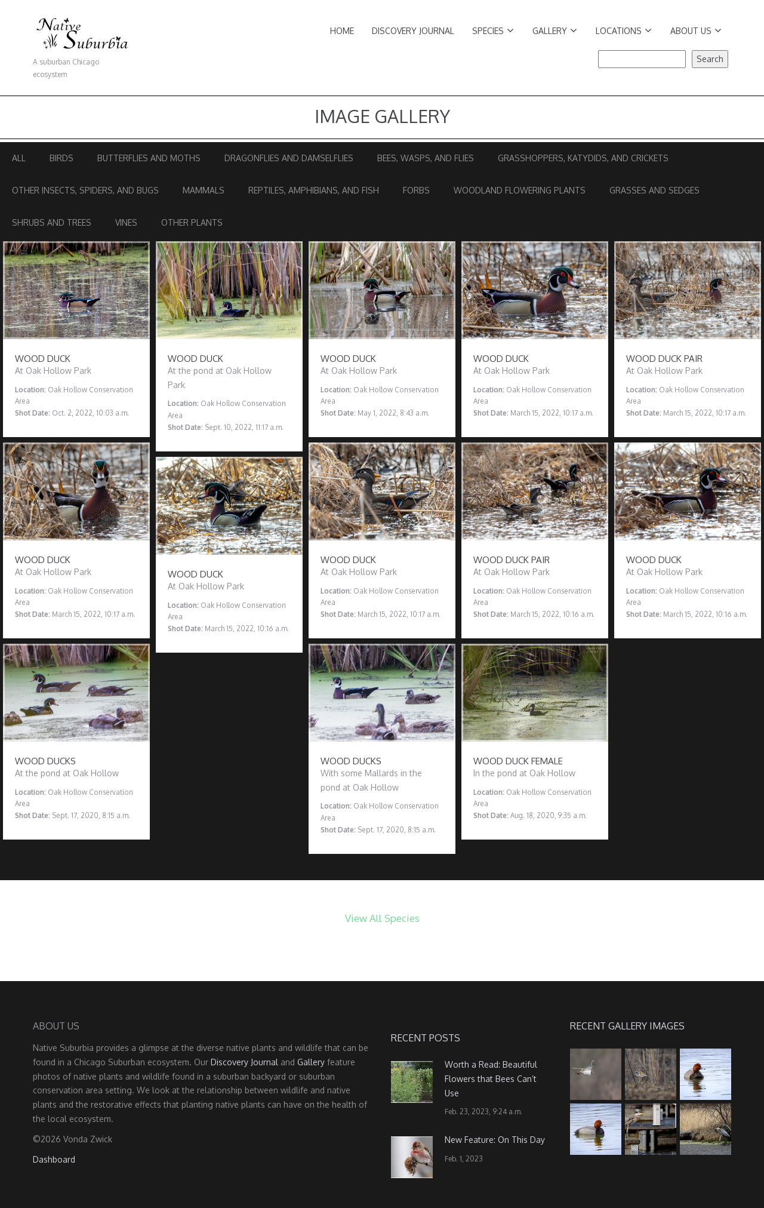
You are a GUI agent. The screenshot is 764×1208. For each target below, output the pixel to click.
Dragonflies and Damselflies (288, 158)
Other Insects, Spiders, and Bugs (85, 190)
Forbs (416, 190)
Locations (624, 31)
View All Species (382, 918)
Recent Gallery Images (627, 1026)
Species (493, 31)
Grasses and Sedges (654, 190)
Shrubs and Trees (51, 222)
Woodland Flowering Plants (520, 190)
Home (342, 31)
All (19, 158)
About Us (696, 31)
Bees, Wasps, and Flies (425, 158)
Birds (61, 158)
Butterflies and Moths (149, 158)
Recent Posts (425, 1038)
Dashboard (54, 1159)
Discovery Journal (413, 31)
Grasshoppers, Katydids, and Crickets (583, 158)
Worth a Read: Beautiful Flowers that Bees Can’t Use (491, 1078)
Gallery (554, 31)
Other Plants (192, 222)
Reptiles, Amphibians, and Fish (313, 190)
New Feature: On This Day (495, 1140)
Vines (126, 222)
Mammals (203, 190)
